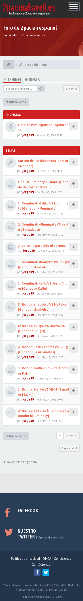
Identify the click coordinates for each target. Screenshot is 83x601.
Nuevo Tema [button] (16, 102)
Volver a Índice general (20, 462)
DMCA (47, 558)
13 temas (71, 88)
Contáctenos (41, 564)
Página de (69, 448)
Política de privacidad (25, 558)
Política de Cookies (56, 589)
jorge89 (28, 135)
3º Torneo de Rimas (21, 79)
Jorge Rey (45, 585)
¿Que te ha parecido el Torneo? (42, 245)
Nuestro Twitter (40, 534)
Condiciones (62, 558)
